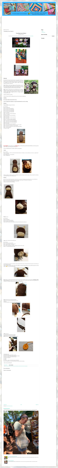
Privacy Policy (43, 32)
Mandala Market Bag (7, 408)
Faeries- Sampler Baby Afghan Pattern (12, 456)
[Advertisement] (29, 22)
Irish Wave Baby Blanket (11, 460)
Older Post (37, 404)
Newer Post (5, 404)
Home (21, 404)
